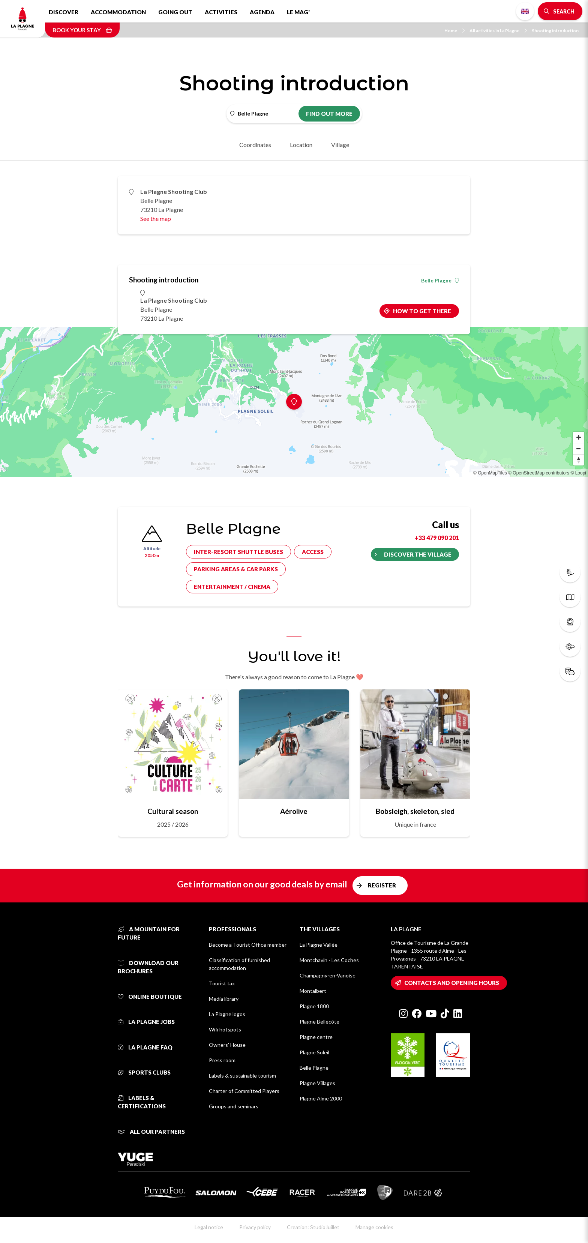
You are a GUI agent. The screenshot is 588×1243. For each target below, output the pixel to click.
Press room (222, 1060)
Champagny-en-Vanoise (328, 975)
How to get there (422, 311)
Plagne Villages (317, 1083)
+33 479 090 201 (437, 537)
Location (301, 144)
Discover (63, 12)
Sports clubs (144, 1072)
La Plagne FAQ (145, 1047)
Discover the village (418, 554)
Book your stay (82, 30)
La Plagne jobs (146, 1021)
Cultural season (172, 811)
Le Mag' (298, 12)
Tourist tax (222, 983)
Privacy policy (255, 1227)
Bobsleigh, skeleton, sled (415, 811)
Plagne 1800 (314, 1006)
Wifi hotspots (225, 1029)
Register (382, 885)
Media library (223, 998)
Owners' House (227, 1045)
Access (313, 551)
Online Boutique (150, 996)
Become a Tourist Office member (247, 944)
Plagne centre (316, 1037)
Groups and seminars (233, 1106)
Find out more (329, 113)
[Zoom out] (578, 448)
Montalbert (313, 991)
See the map (155, 218)
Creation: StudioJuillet (313, 1227)
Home (454, 30)
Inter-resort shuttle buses (238, 551)
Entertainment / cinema (232, 586)
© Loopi (578, 473)
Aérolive (294, 811)
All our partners (151, 1131)
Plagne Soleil (314, 1052)
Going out (175, 12)
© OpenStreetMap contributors (538, 473)
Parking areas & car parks (236, 569)
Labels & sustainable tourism (242, 1075)
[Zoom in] (578, 437)
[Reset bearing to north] (578, 459)
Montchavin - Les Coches (329, 960)
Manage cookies (374, 1227)
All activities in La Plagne (498, 30)
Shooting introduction (555, 30)
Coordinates (255, 144)
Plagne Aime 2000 (321, 1098)
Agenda (262, 12)
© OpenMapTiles (490, 473)
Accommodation (118, 12)
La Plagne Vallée (319, 944)
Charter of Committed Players (244, 1091)
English (525, 11)
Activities (221, 12)
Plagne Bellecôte (319, 1021)
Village (340, 144)
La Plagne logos (227, 1014)
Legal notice (209, 1227)
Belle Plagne (440, 281)
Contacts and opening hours (451, 982)
